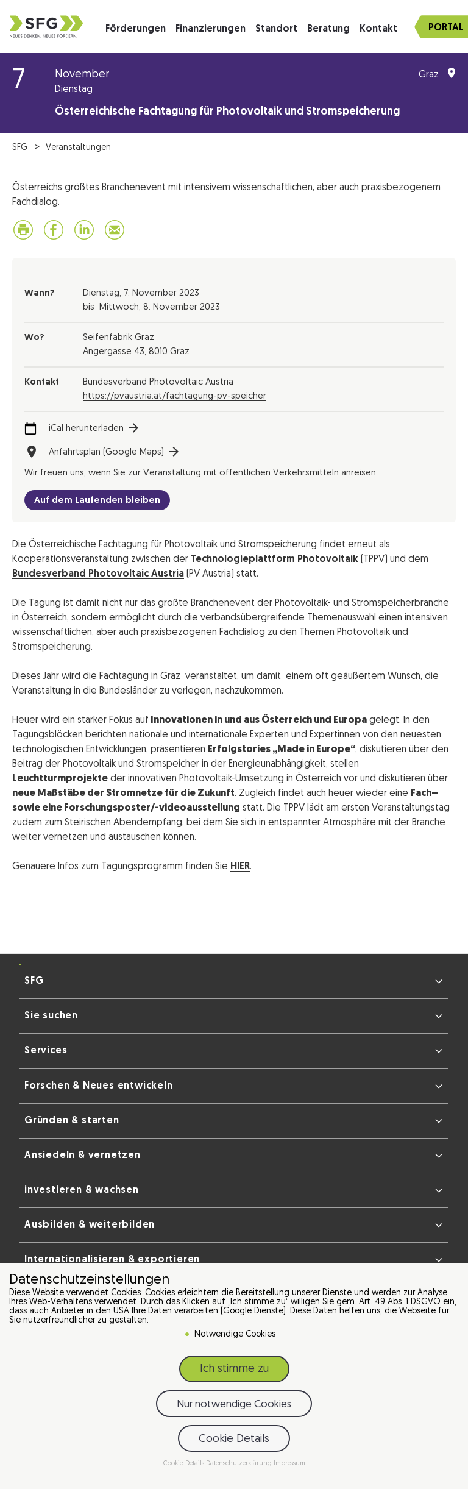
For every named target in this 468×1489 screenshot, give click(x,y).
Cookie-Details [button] (184, 1463)
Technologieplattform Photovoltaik (274, 559)
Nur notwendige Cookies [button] (234, 1404)
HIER (240, 867)
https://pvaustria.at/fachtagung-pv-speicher (174, 396)
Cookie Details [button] (234, 1439)
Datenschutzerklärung (240, 1463)
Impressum (289, 1463)
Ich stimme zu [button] (234, 1369)
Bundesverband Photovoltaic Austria (98, 574)
